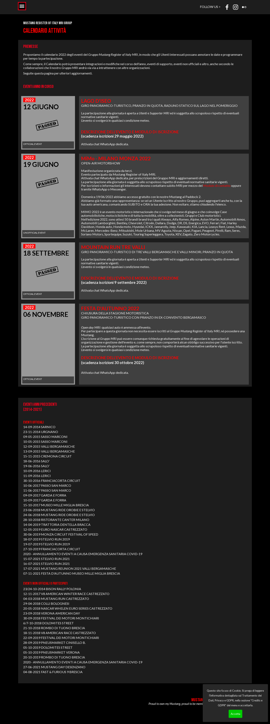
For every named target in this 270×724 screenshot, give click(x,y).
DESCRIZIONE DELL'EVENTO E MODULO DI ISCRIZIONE (130, 132)
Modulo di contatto (216, 185)
